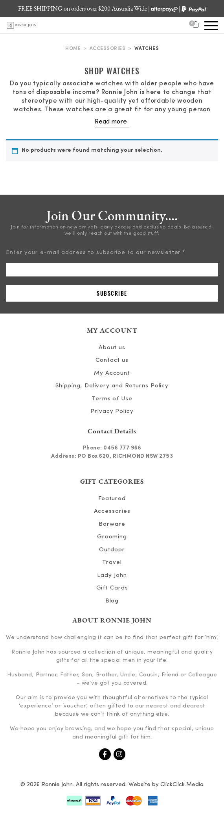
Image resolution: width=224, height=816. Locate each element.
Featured (112, 499)
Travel (111, 562)
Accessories (108, 48)
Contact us (112, 360)
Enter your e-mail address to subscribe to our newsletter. (95, 253)
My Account (112, 373)
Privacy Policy (112, 411)
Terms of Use (112, 399)
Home (73, 48)
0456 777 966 (122, 448)
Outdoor (112, 550)
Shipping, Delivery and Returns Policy (112, 386)
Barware (112, 524)
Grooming (112, 537)
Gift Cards (112, 588)
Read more (111, 122)
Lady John (112, 575)
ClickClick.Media (182, 785)
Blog (112, 601)
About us (112, 348)
